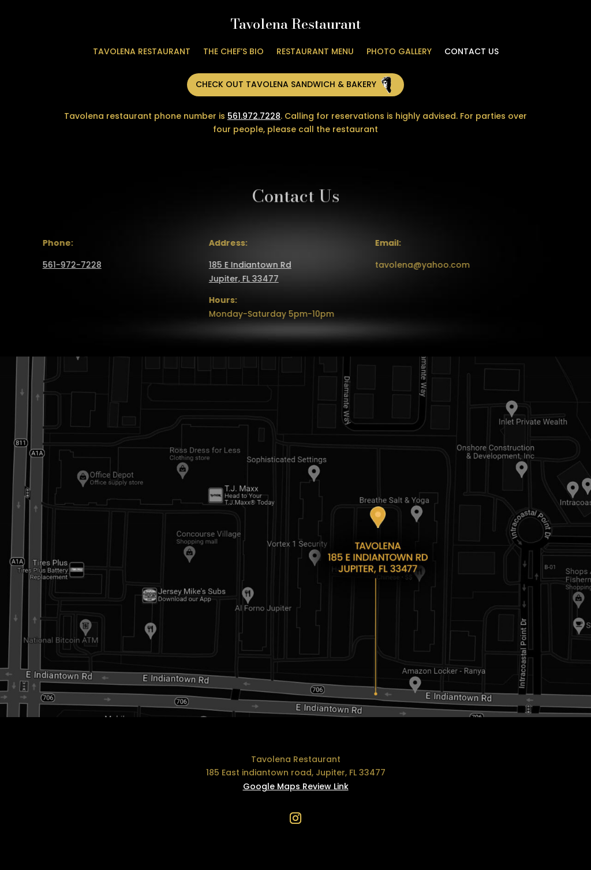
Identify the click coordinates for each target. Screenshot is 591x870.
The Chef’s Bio (233, 52)
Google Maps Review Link (296, 786)
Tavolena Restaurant (141, 52)
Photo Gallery (399, 52)
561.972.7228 (253, 116)
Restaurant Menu (315, 52)
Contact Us (471, 52)
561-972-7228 (67, 265)
